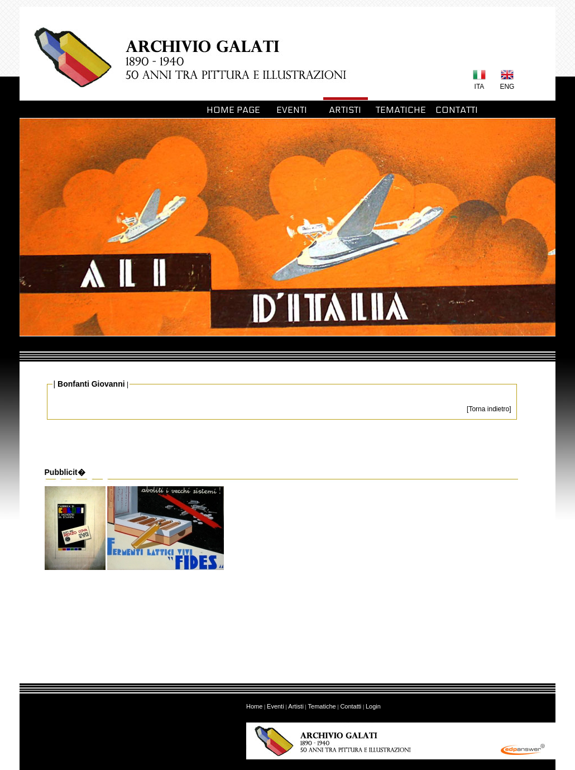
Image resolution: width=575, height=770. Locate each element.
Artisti (296, 706)
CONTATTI (456, 109)
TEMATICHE (401, 109)
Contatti (350, 706)
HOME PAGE (233, 109)
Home (254, 706)
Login (373, 706)
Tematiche (322, 706)
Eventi (275, 706)
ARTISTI (345, 109)
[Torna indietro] (489, 409)
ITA (480, 87)
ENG (507, 87)
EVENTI (289, 109)
